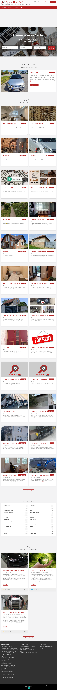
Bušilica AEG (6, 155)
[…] (53, 194)
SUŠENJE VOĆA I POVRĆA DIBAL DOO (13, 612)
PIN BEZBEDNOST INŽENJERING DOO (41, 570)
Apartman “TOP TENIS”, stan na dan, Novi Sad (14, 283)
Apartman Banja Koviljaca (9, 123)
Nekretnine (15, 520)
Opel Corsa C (35, 73)
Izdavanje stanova (7, 125)
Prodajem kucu (6, 251)
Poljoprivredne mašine (36, 477)
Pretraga (51, 48)
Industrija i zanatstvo (7, 221)
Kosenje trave (6, 219)
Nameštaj (5, 349)
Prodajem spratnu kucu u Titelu (11, 443)
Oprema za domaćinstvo (15, 522)
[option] (28, 81)
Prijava (52, 1)
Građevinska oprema (36, 125)
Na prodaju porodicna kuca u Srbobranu (41, 251)
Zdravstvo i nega (41, 533)
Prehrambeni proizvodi (41, 524)
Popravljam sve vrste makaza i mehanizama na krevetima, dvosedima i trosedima (8, 671)
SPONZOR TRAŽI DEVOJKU (7, 677)
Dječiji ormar (6, 347)
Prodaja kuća (6, 253)
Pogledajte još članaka (28, 637)
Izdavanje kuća (35, 381)
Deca (41, 508)
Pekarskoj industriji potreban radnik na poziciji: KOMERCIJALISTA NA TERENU (9, 653)
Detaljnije (5, 584)
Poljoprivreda (41, 522)
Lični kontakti (41, 515)
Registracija (46, 1)
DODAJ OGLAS (37, 1)
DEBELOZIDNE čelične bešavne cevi (12, 411)
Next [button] (54, 81)
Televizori (41, 531)
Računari (41, 527)
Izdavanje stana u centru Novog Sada (12, 379)
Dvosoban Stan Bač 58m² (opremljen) (40, 219)
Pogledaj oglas (34, 85)
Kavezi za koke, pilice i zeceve (38, 443)
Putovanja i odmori (15, 527)
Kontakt (23, 7)
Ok (28, 688)
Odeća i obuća (41, 520)
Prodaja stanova (35, 221)
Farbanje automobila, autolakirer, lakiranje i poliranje (16, 570)
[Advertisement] (28, 18)
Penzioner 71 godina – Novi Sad (8, 674)
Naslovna (4, 7)
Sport (41, 529)
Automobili (34, 157)
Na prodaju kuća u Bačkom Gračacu (12, 315)
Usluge (15, 533)
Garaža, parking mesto (36, 317)
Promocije (17, 7)
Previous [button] (2, 81)
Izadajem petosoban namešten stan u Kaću (42, 347)
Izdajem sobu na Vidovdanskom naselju (41, 379)
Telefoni (15, 531)
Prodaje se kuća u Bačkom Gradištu (40, 411)
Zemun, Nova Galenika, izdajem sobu (40, 187)
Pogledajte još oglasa (28, 490)
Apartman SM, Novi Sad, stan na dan (40, 283)
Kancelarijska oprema (41, 513)
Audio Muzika (15, 506)
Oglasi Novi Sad (14, 2)
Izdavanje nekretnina (36, 285)
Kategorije (10, 7)
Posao (15, 524)
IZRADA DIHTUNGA (8, 187)
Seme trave (3, 646)
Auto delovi (6, 189)
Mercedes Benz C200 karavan (39, 155)
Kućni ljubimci (15, 515)
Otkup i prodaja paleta (37, 123)
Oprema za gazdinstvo (36, 445)
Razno (15, 529)
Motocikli (15, 517)
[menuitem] (37, 2)
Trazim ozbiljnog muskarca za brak (9, 659)
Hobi (41, 510)
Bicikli (15, 508)
